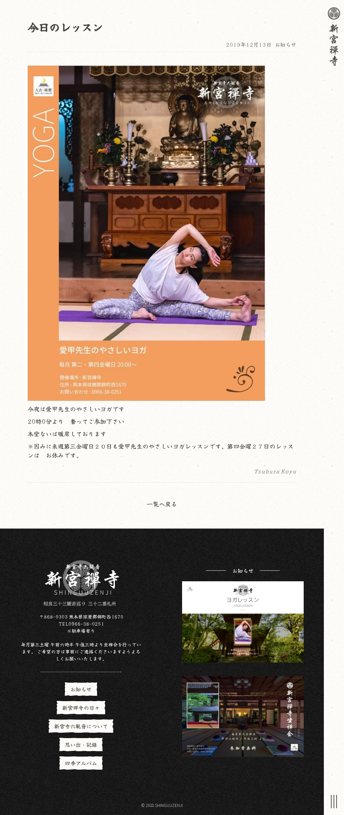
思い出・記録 (81, 744)
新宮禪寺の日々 (81, 708)
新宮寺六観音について (81, 726)
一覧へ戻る (162, 503)
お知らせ (285, 44)
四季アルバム (81, 763)
